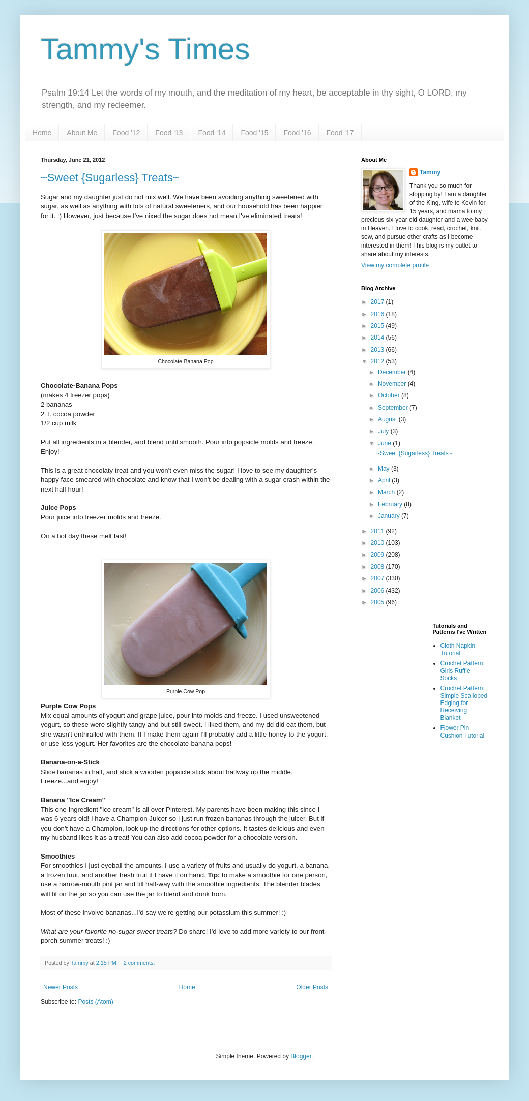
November (393, 383)
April (385, 480)
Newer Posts (60, 987)
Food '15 (254, 133)
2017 (378, 301)
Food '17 (340, 133)
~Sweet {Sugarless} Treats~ (110, 177)
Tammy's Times (145, 49)
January (389, 515)
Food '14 (211, 133)
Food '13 (169, 133)
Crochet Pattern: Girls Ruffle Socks (462, 671)
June (385, 443)
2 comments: (140, 963)
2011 (378, 531)
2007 (378, 578)
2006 (378, 590)
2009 (378, 554)
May (384, 468)
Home (42, 133)
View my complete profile (395, 265)
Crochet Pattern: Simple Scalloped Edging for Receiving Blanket (464, 703)
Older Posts (312, 987)
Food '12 (126, 133)
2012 (378, 361)
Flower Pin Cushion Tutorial (462, 731)
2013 (378, 349)
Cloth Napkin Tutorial (458, 649)
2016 (378, 314)
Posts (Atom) (95, 1001)
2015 (378, 325)
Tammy (430, 172)
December (393, 372)
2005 (378, 602)
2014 (378, 337)
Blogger (300, 1056)
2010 (378, 542)
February (391, 504)
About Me (82, 133)
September (393, 407)
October (389, 395)
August (388, 419)
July (384, 431)
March (387, 492)
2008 (378, 566)
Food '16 (297, 133)
